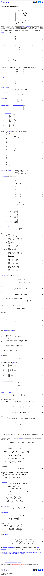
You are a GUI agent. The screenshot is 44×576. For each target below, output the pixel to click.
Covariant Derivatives (7, 226)
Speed (2, 355)
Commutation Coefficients (8, 286)
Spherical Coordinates (19, 553)
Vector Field (10, 170)
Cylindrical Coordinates (9, 7)
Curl (3, 422)
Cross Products (4, 275)
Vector (7, 105)
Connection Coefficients (12, 202)
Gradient (4, 170)
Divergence (4, 482)
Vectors (10, 131)
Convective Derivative (7, 392)
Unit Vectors (8, 113)
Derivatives (5, 330)
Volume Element (7, 92)
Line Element (5, 87)
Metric (17, 67)
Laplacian (6, 523)
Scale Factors (6, 77)
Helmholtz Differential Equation (9, 547)
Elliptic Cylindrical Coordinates (11, 552)
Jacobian (4, 98)
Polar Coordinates (26, 26)
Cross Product (5, 512)
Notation (2, 32)
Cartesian (3, 105)
